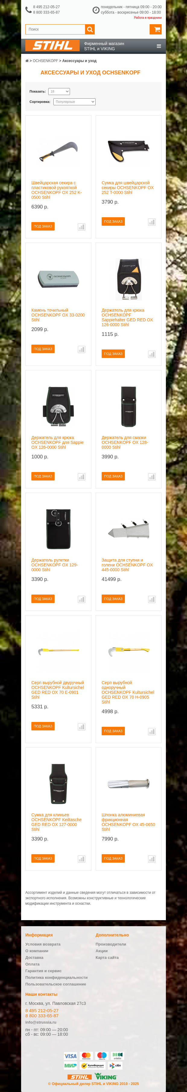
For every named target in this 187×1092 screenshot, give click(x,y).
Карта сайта (107, 957)
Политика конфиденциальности (56, 977)
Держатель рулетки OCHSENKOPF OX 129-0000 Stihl (54, 565)
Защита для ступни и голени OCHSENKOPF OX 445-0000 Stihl (127, 565)
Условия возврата (43, 944)
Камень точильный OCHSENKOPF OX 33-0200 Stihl (58, 315)
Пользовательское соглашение (55, 984)
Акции (102, 951)
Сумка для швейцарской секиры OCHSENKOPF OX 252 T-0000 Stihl (128, 187)
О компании (36, 951)
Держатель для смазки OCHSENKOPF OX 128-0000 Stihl (125, 442)
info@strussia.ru (40, 1022)
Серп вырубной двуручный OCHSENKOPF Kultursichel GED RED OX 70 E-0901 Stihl (57, 690)
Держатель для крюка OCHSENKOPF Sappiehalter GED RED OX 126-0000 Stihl (127, 317)
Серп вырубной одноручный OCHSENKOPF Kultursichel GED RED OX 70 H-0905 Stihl (128, 692)
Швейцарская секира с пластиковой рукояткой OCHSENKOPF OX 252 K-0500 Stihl (56, 190)
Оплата (32, 964)
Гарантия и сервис (43, 971)
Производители (111, 944)
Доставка (34, 957)
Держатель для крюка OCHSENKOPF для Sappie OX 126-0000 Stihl (57, 442)
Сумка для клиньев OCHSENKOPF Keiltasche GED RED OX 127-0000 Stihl (56, 822)
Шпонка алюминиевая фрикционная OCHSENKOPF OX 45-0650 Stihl (128, 822)
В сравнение (81, 227)
